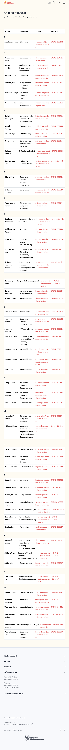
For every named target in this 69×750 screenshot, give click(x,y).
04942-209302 (57, 116)
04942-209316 (57, 177)
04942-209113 (57, 65)
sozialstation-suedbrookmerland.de (18, 724)
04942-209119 (56, 82)
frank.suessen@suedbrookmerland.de (45, 556)
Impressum (7, 730)
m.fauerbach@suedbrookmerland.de (42, 206)
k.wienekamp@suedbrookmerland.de (42, 634)
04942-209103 (57, 42)
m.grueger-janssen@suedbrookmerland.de (42, 265)
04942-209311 (56, 382)
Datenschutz (17, 730)
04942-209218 (57, 291)
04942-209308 (57, 239)
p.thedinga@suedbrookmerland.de (44, 579)
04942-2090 (56, 349)
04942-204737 (57, 58)
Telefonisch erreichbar (13, 694)
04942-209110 (57, 540)
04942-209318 (57, 329)
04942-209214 (58, 151)
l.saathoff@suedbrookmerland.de (42, 543)
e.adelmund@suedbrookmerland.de (42, 44)
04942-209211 (56, 449)
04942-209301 (57, 426)
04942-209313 (57, 93)
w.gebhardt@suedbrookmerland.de (44, 222)
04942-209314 (57, 392)
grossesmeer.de (11, 722)
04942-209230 (57, 359)
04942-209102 (57, 75)
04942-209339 (57, 298)
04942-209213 (57, 403)
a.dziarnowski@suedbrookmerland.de (42, 164)
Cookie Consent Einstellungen (14, 718)
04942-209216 (57, 229)
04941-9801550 (57, 607)
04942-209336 (57, 457)
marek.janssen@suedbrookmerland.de (42, 352)
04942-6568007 (57, 103)
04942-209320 (57, 487)
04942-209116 (56, 141)
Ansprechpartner (31, 17)
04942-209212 (57, 592)
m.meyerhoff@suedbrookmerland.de (42, 419)
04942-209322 (57, 480)
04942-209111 (56, 262)
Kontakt (19, 17)
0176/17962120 (58, 509)
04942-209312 (57, 319)
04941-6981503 (57, 502)
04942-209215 (57, 126)
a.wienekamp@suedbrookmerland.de (42, 617)
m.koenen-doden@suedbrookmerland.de (41, 395)
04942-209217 (57, 161)
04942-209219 (57, 190)
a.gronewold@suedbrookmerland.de (42, 252)
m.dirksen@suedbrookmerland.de (43, 154)
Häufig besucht (10, 656)
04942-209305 (57, 311)
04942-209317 (57, 527)
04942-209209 (57, 614)
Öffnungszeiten (10, 672)
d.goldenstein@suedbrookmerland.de (42, 232)
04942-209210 (57, 133)
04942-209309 (57, 632)
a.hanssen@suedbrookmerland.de (46, 283)
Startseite (9, 17)
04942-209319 (57, 467)
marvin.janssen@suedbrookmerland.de (42, 362)
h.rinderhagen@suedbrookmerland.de (44, 519)
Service (7, 661)
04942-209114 (58, 219)
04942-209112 (56, 336)
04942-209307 (57, 563)
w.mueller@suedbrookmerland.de (42, 429)
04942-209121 (56, 249)
